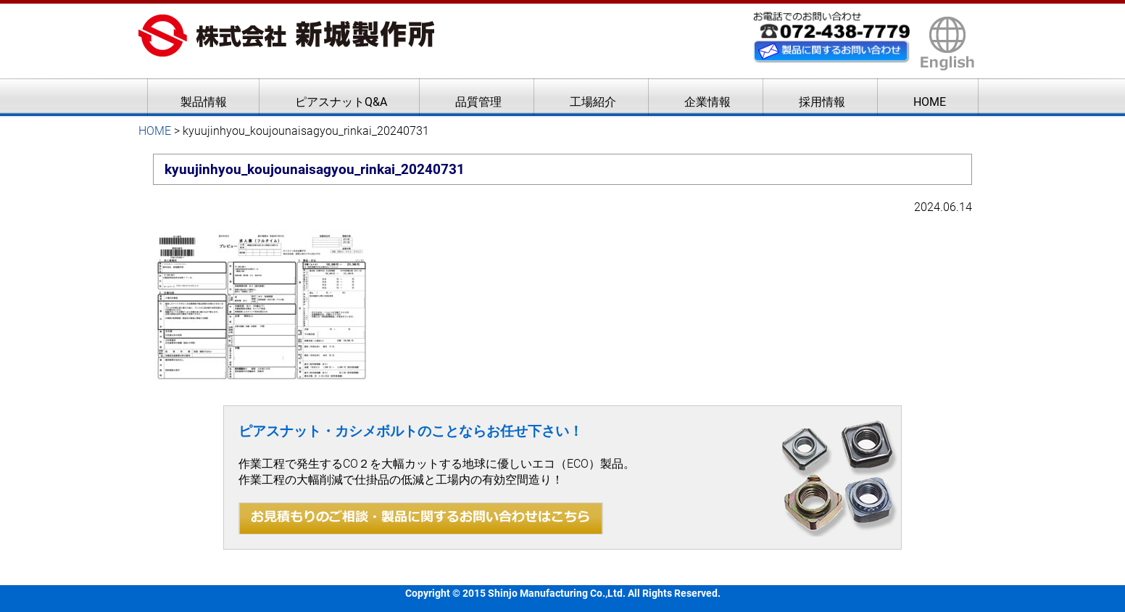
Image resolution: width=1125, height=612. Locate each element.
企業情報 (707, 102)
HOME (929, 102)
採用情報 (822, 102)
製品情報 (203, 102)
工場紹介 (593, 102)
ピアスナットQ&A (341, 102)
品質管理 (478, 102)
